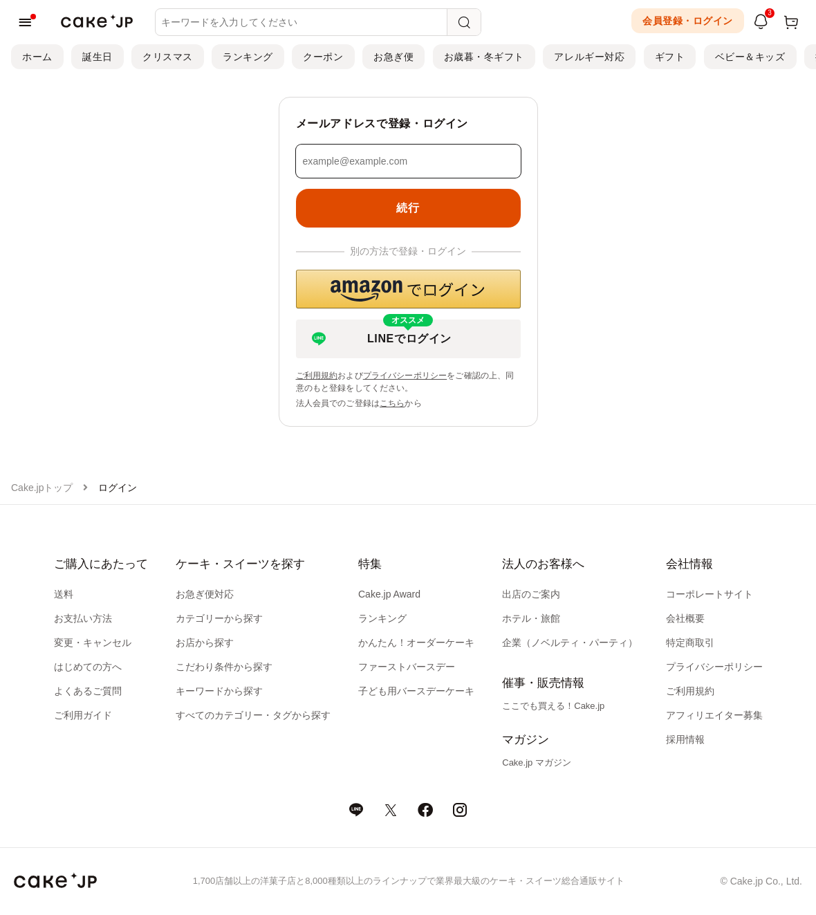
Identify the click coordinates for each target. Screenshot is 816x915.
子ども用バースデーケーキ (416, 690)
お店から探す (205, 642)
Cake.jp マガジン (536, 762)
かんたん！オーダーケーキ (416, 642)
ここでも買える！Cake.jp (553, 706)
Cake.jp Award (389, 594)
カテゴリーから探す (219, 618)
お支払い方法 (83, 618)
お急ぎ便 (393, 56)
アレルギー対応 (589, 56)
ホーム (37, 56)
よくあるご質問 (88, 690)
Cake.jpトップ (42, 487)
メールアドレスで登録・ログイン (382, 123)
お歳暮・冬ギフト (484, 56)
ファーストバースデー (406, 666)
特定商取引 (690, 642)
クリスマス (167, 56)
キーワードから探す (219, 690)
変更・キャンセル (92, 642)
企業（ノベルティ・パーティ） (570, 642)
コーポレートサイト (709, 594)
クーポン (323, 56)
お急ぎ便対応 (205, 594)
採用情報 (685, 739)
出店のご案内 (531, 594)
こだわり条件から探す (224, 666)
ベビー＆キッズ (750, 56)
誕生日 (97, 56)
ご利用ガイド (83, 715)
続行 (407, 208)
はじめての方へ (88, 666)
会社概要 (685, 618)
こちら (392, 403)
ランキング (248, 56)
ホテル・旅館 (531, 618)
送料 (63, 594)
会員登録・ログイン (687, 20)
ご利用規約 (317, 375)
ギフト (670, 56)
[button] (408, 289)
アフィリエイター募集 (714, 715)
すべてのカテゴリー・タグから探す (253, 715)
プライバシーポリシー (405, 375)
